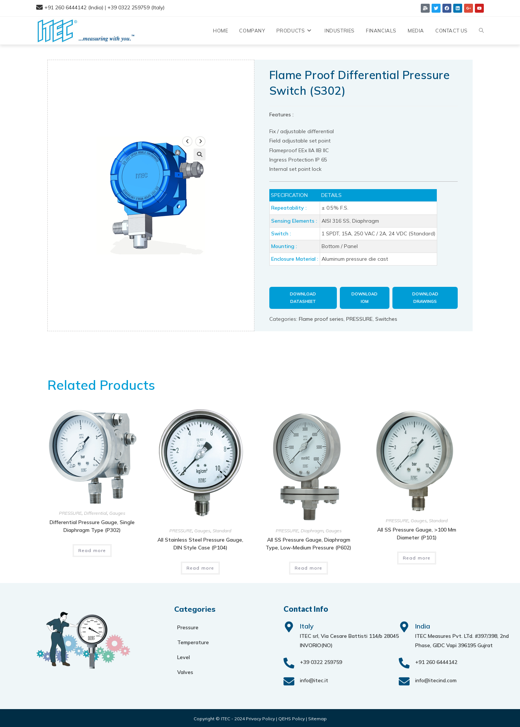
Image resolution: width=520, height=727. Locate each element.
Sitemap (317, 717)
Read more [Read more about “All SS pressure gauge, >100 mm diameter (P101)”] (417, 556)
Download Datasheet (303, 297)
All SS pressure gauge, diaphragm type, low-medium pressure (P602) (308, 542)
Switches (386, 317)
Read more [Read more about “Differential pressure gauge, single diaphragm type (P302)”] (92, 548)
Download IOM (364, 297)
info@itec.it (314, 679)
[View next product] (200, 140)
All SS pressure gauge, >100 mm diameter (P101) (416, 532)
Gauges (117, 511)
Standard (222, 529)
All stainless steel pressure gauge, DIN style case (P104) (200, 542)
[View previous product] (187, 140)
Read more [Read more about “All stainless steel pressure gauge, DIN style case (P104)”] (200, 566)
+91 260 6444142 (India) (73, 7)
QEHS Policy (291, 717)
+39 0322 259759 (321, 660)
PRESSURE (359, 317)
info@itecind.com (436, 679)
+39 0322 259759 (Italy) (136, 7)
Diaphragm (312, 529)
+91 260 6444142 (436, 660)
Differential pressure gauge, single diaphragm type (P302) (92, 524)
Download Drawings (425, 297)
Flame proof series (321, 317)
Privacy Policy (260, 717)
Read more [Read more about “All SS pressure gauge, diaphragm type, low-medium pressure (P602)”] (309, 566)
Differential (95, 511)
